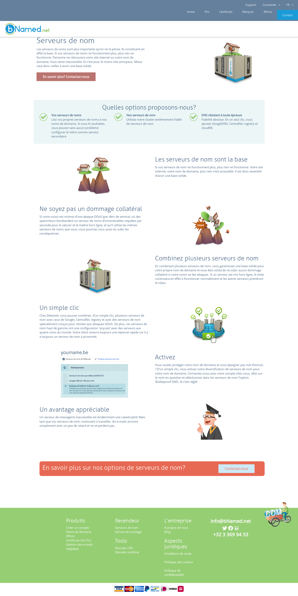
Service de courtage (128, 533)
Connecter (271, 5)
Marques (238, 18)
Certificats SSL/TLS (78, 542)
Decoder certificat (127, 553)
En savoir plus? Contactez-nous (66, 78)
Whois (254, 18)
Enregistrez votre (284, 30)
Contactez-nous (236, 470)
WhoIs (70, 537)
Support (251, 5)
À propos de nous (176, 529)
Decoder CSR (124, 549)
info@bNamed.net (231, 522)
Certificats (219, 18)
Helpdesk (72, 550)
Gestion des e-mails (79, 546)
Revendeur (18, 29)
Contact (281, 18)
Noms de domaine (78, 533)
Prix (203, 18)
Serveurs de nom (126, 529)
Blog (167, 533)
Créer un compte (77, 529)
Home (190, 18)
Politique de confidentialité (174, 574)
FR (289, 5)
